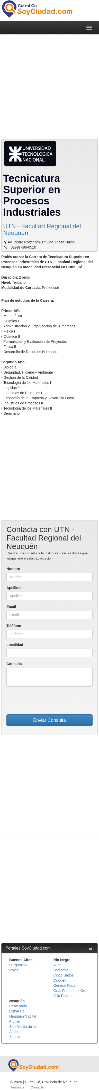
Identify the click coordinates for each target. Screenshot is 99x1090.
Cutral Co (16, 1011)
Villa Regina (63, 996)
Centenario (18, 1006)
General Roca (64, 985)
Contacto (37, 1087)
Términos (17, 1087)
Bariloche (60, 970)
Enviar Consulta (49, 720)
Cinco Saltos (63, 975)
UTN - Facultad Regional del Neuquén (42, 229)
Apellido (13, 588)
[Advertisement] (48, 88)
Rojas (14, 970)
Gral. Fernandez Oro (69, 991)
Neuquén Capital (22, 1016)
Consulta (14, 664)
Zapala (14, 1037)
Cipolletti (60, 980)
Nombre (13, 569)
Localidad (14, 645)
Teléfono (13, 626)
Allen (57, 965)
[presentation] (50, 700)
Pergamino (18, 965)
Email (11, 607)
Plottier (15, 1021)
